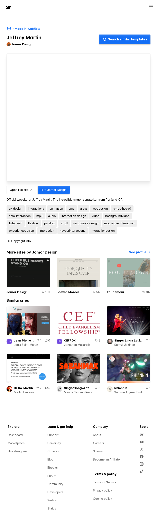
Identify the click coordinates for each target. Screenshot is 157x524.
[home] (8, 7)
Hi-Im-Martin (23, 388)
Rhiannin (120, 388)
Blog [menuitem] (50, 459)
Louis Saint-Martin (26, 344)
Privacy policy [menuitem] (102, 490)
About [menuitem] (97, 435)
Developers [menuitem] (55, 492)
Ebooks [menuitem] (52, 467)
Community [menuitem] (55, 484)
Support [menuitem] (52, 435)
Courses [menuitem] (53, 451)
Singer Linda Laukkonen (129, 340)
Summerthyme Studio (129, 392)
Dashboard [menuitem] (15, 435)
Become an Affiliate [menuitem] (106, 459)
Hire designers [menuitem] (18, 451)
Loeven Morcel (68, 292)
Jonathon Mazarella (77, 344)
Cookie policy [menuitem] (102, 498)
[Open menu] (150, 6)
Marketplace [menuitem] (16, 443)
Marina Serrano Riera (78, 392)
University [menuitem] (54, 443)
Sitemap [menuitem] (98, 451)
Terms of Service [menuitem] (105, 482)
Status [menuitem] (51, 508)
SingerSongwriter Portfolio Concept (78, 388)
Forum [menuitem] (51, 475)
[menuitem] (142, 435)
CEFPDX (70, 340)
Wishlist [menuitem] (52, 500)
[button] (19, 241)
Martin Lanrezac (24, 392)
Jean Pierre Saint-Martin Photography (24, 340)
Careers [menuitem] (98, 443)
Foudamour (115, 292)
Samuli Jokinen (124, 344)
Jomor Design (17, 292)
